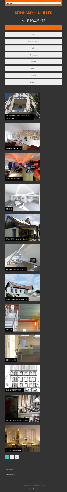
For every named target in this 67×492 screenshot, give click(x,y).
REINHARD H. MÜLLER (33, 13)
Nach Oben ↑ (33, 489)
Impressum (9, 469)
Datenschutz (10, 474)
